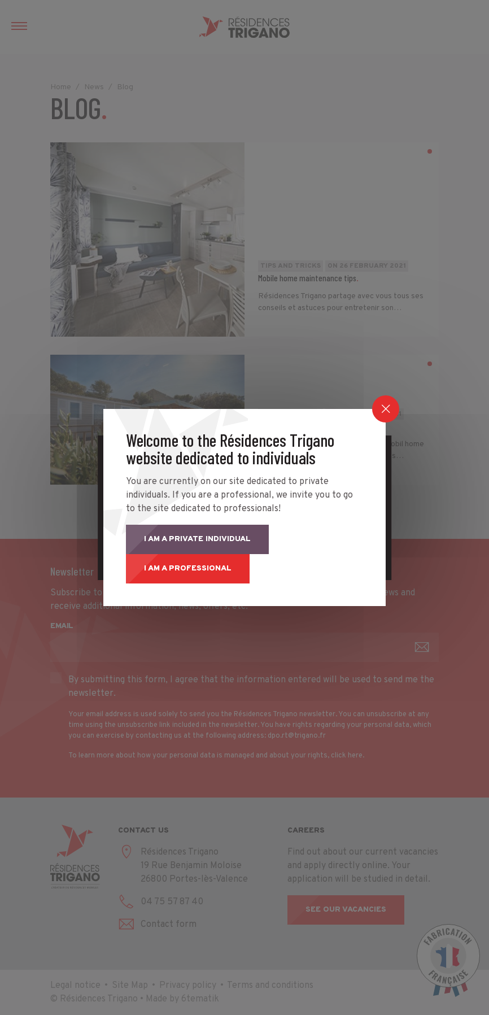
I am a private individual (197, 539)
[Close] (385, 408)
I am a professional (188, 568)
